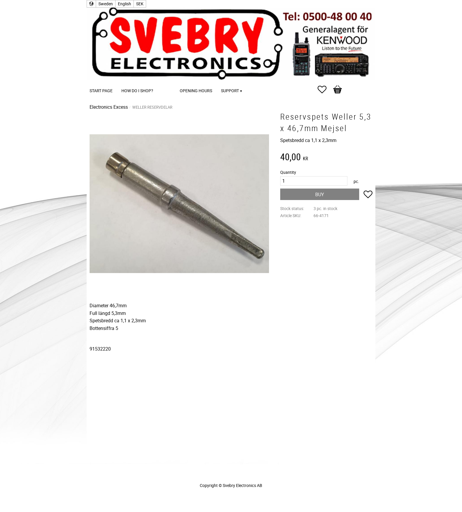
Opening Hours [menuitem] (196, 90)
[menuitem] (163, 82)
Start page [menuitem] (101, 90)
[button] (325, 89)
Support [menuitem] (230, 90)
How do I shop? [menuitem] (137, 90)
